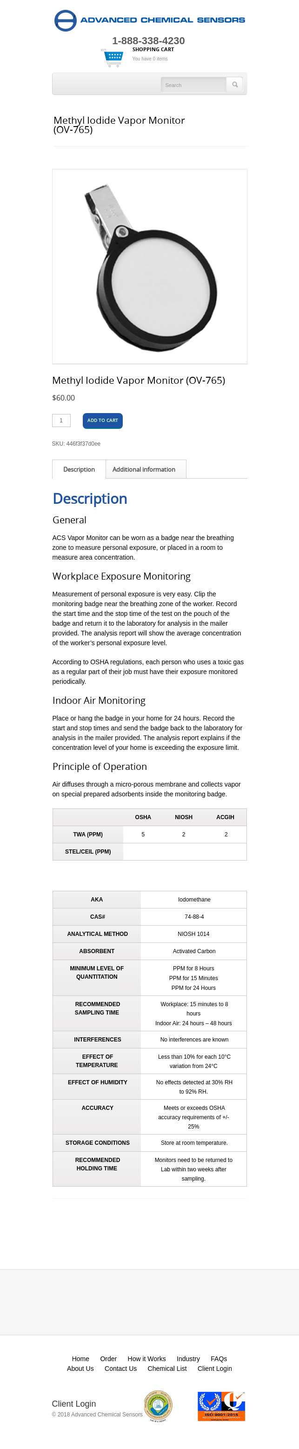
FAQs (219, 1358)
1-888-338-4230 (148, 41)
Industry (188, 1358)
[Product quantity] (61, 420)
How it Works (147, 1358)
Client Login (215, 1368)
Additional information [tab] (144, 469)
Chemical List (167, 1368)
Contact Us (121, 1368)
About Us (80, 1368)
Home (80, 1358)
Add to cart (102, 420)
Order (108, 1358)
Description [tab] (79, 469)
